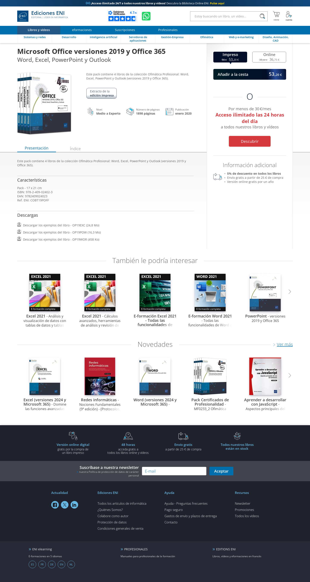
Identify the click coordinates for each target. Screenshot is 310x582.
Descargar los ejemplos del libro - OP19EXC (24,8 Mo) (61, 225)
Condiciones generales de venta (120, 528)
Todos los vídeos (247, 516)
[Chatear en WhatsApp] (146, 16)
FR (42, 564)
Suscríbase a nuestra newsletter (108, 471)
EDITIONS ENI (226, 549)
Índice (75, 148)
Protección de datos (112, 522)
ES (32, 564)
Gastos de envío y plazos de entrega (190, 516)
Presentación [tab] (36, 148)
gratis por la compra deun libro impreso (73, 448)
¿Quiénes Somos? (110, 509)
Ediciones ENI (42, 16)
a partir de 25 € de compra (183, 446)
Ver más (285, 344)
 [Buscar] (262, 16)
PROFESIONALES (136, 549)
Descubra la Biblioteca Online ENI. (155, 3)
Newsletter (242, 503)
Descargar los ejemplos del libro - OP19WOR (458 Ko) (61, 239)
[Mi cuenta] (289, 16)
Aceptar (221, 471)
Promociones (244, 509)
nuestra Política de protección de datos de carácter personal (109, 473)
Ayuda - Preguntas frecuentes (186, 503)
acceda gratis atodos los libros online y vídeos (128, 448)
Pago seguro (173, 509)
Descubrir (250, 141)
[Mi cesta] (276, 16)
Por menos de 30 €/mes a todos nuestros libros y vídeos (249, 118)
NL (71, 564)
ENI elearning (42, 549)
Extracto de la (102, 93)
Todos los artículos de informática (122, 503)
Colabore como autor (113, 516)
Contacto (171, 522)
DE (52, 564)
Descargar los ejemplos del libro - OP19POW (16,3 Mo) (62, 232)
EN (61, 564)
